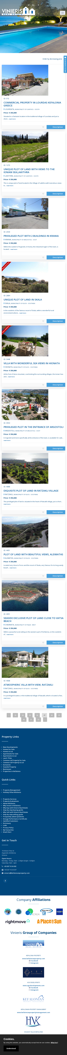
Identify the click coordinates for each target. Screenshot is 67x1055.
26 (37, 715)
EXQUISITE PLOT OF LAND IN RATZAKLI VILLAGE (31, 490)
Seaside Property (9, 767)
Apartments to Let (10, 756)
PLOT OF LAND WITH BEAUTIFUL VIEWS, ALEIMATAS (33, 554)
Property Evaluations (11, 801)
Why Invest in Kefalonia (12, 805)
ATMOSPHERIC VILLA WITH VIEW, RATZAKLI (28, 684)
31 (31, 720)
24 (22, 715)
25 (30, 715)
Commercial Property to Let (13, 762)
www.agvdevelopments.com (33, 985)
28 (52, 715)
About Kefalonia (9, 803)
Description (58, 127)
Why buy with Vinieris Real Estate (15, 808)
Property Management (11, 790)
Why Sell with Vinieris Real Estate (15, 812)
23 (15, 715)
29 (59, 715)
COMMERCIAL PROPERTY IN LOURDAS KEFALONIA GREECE (32, 104)
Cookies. (9, 1039)
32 (38, 720)
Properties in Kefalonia (11, 771)
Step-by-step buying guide (13, 810)
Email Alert (7, 832)
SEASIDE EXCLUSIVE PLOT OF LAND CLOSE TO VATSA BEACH (33, 619)
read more (12, 119)
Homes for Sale (9, 749)
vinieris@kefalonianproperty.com (17, 873)
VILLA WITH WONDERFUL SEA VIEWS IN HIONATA (32, 363)
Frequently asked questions (13, 817)
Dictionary (7, 823)
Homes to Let (8, 751)
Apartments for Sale (10, 754)
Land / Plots (7, 758)
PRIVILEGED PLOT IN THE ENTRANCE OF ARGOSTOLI (33, 427)
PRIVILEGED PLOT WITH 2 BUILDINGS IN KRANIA (31, 235)
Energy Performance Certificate (15, 819)
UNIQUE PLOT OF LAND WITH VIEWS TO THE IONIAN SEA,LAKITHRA (29, 171)
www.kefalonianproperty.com (33, 958)
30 (24, 720)
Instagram (34, 963)
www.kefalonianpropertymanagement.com (33, 1012)
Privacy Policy (8, 828)
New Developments (10, 747)
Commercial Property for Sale (14, 760)
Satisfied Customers (10, 821)
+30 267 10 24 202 (10, 866)
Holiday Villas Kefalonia (12, 792)
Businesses (7, 769)
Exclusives (7, 765)
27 (44, 715)
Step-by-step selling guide (13, 814)
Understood (11, 1048)
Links (5, 825)
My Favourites (8, 830)
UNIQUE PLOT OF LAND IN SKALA (23, 299)
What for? (54, 1042)
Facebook (34, 961)
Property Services (9, 799)
